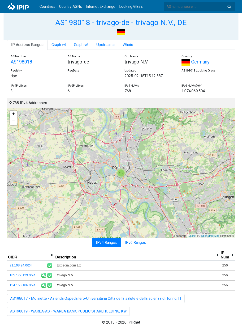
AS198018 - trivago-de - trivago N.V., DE (121, 22)
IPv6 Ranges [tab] (135, 242)
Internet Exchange (100, 6)
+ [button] (13, 114)
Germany (195, 62)
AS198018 (21, 62)
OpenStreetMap (210, 235)
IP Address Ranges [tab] (27, 44)
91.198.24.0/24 (21, 265)
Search (229, 6)
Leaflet (192, 235)
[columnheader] (30, 255)
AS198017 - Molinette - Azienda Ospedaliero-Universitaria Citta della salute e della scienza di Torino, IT (96, 298)
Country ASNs (70, 6)
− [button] (13, 121)
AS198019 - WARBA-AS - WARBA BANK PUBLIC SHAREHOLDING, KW (68, 311)
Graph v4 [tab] (59, 44)
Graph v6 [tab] (81, 44)
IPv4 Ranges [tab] (106, 242)
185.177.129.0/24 (22, 275)
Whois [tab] (128, 44)
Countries (47, 6)
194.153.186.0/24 (22, 285)
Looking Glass (131, 6)
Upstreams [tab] (105, 44)
